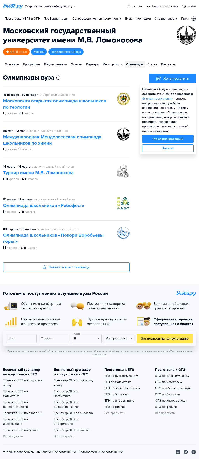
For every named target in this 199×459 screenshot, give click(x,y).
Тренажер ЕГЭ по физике (21, 430)
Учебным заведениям (18, 452)
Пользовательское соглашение (100, 452)
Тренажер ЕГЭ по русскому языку (22, 382)
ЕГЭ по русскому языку (121, 376)
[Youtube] (193, 452)
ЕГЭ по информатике (119, 401)
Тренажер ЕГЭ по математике (15, 393)
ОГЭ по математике (169, 382)
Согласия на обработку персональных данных (119, 351)
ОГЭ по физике (166, 407)
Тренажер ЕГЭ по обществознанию (15, 404)
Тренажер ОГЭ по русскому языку (73, 382)
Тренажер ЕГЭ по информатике (15, 421)
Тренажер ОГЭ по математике (66, 393)
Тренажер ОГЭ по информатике (66, 421)
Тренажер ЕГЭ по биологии (22, 413)
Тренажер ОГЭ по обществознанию (66, 404)
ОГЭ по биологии (167, 394)
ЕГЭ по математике (118, 382)
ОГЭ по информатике (170, 401)
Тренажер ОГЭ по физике (72, 430)
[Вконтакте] (178, 452)
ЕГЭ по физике (115, 407)
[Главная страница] (13, 6)
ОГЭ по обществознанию (173, 388)
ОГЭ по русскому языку (172, 376)
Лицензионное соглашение (56, 452)
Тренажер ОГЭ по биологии (73, 413)
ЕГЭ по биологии (116, 394)
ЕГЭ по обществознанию (122, 388)
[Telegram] (185, 452)
